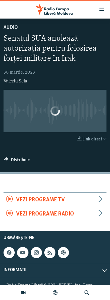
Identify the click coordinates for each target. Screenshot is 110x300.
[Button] (17, 161)
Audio (11, 27)
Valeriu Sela (15, 81)
